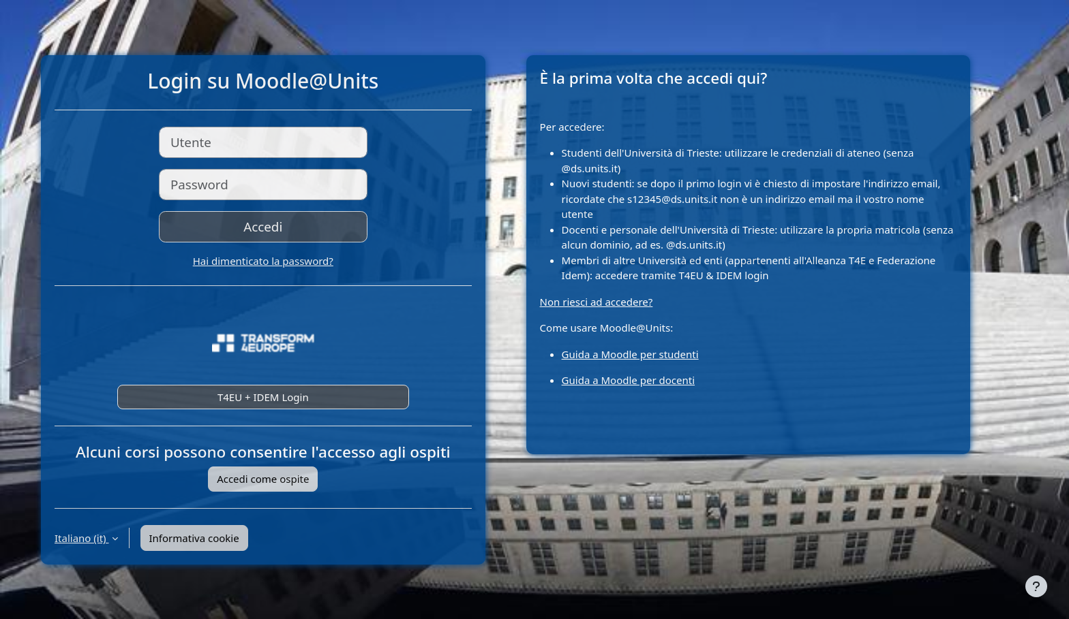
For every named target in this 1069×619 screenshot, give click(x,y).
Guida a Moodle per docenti (628, 380)
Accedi (262, 226)
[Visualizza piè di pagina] (1036, 586)
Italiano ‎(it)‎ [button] (82, 538)
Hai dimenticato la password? (263, 261)
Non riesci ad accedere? (596, 301)
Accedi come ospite (263, 479)
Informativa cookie (194, 538)
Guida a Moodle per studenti (630, 354)
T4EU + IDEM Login (263, 397)
